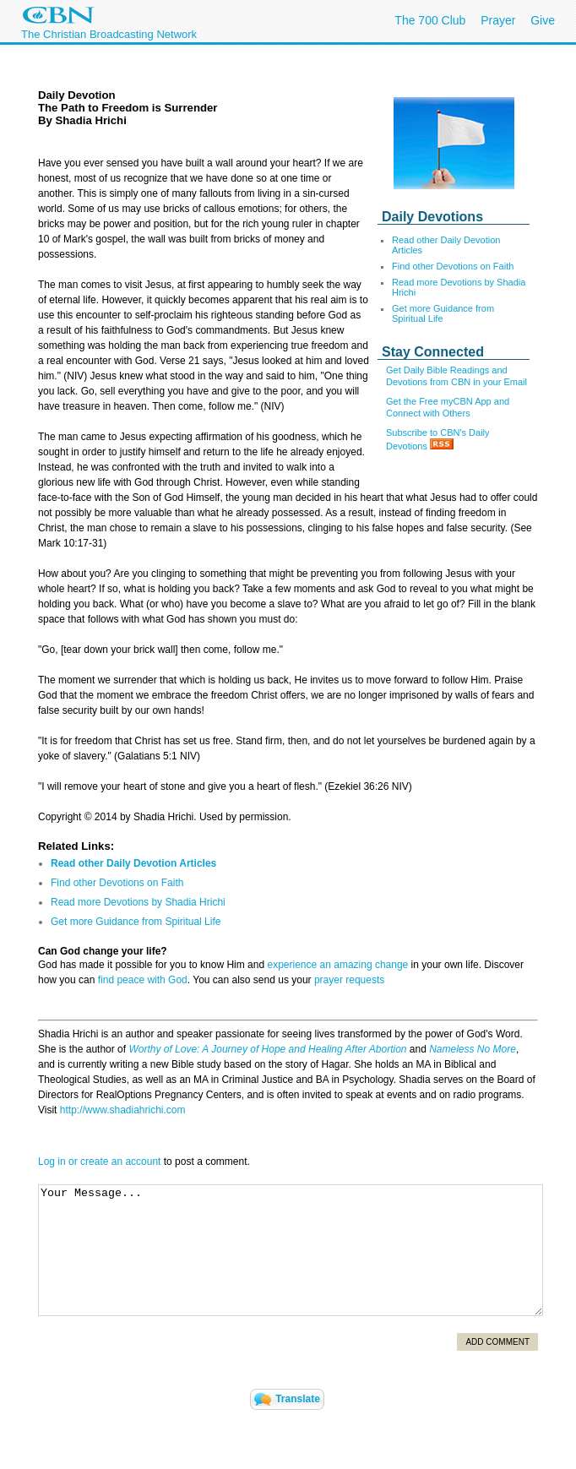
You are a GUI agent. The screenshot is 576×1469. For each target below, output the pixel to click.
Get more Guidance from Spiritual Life (443, 313)
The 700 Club (429, 20)
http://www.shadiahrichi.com (123, 1110)
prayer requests (349, 980)
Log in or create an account (99, 1161)
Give (542, 20)
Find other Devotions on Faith (453, 266)
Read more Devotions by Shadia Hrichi (138, 902)
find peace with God (142, 980)
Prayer (498, 20)
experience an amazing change (337, 965)
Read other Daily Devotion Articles (133, 863)
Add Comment (497, 1342)
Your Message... (290, 1250)
